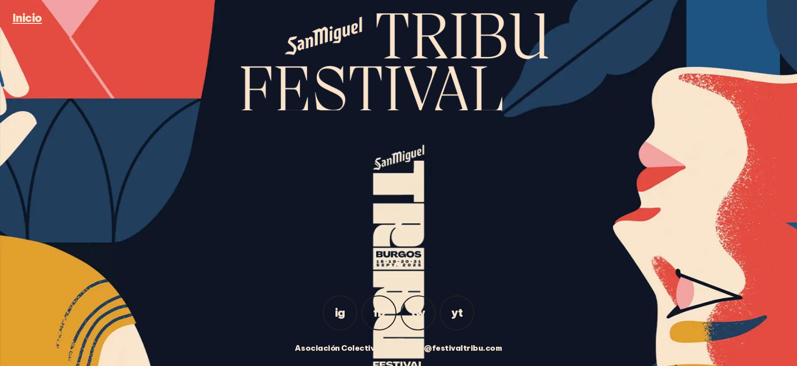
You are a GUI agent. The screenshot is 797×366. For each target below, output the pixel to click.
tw (418, 313)
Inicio (27, 18)
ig (340, 313)
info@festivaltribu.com (455, 348)
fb (379, 313)
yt (457, 313)
